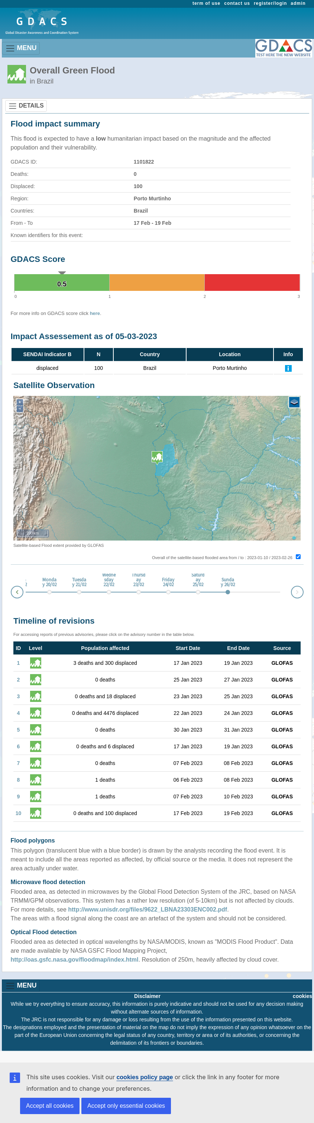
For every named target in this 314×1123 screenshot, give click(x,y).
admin (298, 3)
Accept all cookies (50, 1106)
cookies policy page (144, 1077)
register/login (270, 3)
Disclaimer (147, 996)
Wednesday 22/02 (109, 580)
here (95, 313)
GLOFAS (282, 663)
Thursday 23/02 (138, 580)
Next (303, 591)
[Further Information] (288, 368)
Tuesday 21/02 (79, 582)
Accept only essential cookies (126, 1106)
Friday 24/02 (168, 582)
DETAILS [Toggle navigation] (26, 106)
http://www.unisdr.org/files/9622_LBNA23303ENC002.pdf (147, 909)
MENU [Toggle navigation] (21, 48)
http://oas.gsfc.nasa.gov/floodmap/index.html (75, 959)
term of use (206, 3)
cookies (302, 996)
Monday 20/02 (49, 582)
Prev (11, 593)
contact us (237, 3)
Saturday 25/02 (197, 580)
